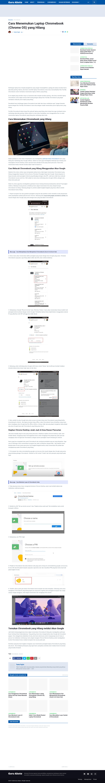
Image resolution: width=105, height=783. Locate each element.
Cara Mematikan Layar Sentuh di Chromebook (58, 716)
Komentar (90, 44)
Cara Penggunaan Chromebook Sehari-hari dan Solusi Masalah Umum (17, 695)
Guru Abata (18, 780)
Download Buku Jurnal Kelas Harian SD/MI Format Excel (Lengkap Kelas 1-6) (88, 60)
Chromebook (17, 19)
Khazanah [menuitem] (75, 2)
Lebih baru (12, 766)
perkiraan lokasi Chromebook (51, 158)
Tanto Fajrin (20, 664)
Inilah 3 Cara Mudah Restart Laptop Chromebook (37, 716)
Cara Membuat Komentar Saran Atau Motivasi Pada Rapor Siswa (87, 84)
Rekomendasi (77, 44)
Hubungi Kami (87, 779)
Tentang (80, 779)
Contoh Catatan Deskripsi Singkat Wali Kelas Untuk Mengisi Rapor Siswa (87, 93)
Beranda (10, 19)
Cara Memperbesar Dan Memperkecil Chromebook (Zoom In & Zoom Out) (36, 252)
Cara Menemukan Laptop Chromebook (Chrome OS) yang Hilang (37, 695)
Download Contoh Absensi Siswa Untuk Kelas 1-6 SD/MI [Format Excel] (88, 51)
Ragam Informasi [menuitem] (64, 2)
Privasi (95, 779)
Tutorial (21, 653)
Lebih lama (64, 766)
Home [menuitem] (26, 2)
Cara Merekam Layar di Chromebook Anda (27, 482)
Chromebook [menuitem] (51, 2)
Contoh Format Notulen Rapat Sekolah (87, 68)
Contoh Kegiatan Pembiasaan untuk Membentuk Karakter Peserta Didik (86, 102)
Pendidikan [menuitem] (40, 2)
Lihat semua (65, 675)
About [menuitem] (32, 2)
